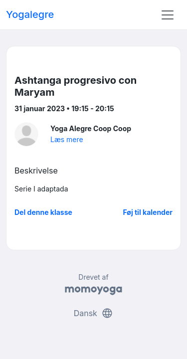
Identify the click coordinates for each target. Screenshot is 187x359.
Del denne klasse (43, 212)
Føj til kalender (148, 212)
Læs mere (66, 139)
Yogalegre (30, 14)
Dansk (94, 313)
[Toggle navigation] (167, 14)
